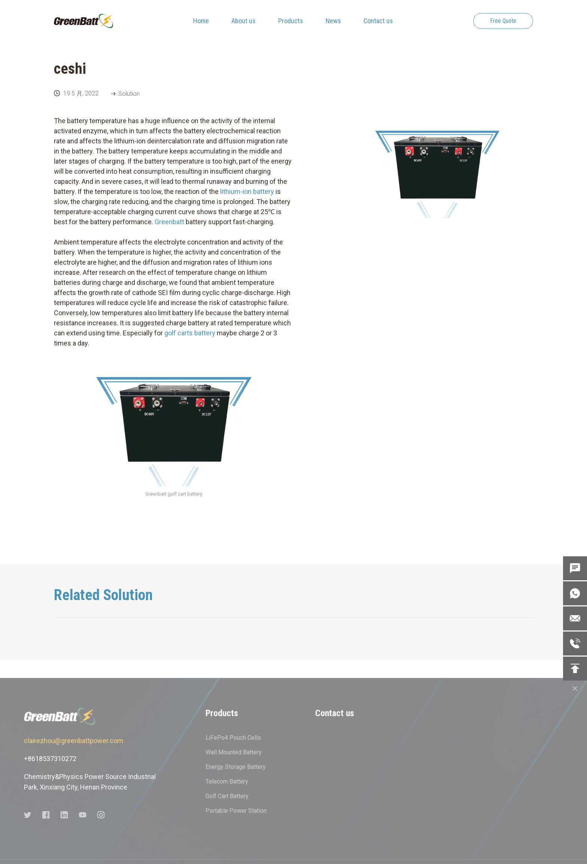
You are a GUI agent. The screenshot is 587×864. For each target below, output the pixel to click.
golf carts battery (189, 333)
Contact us (378, 21)
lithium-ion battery (247, 191)
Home (201, 21)
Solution (129, 93)
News (333, 21)
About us (243, 21)
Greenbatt (170, 222)
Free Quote (503, 20)
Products (290, 21)
